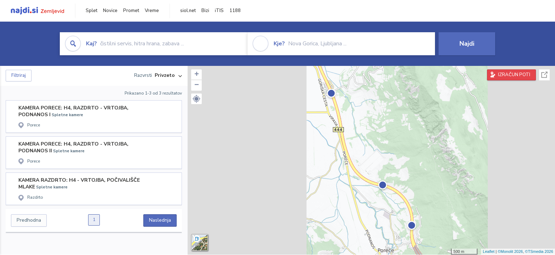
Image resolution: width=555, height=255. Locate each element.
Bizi (205, 10)
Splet (91, 10)
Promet (131, 10)
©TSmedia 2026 (539, 251)
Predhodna (29, 220)
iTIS (219, 10)
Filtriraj (18, 75)
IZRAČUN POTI (514, 75)
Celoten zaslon (544, 74)
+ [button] (196, 74)
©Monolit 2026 (510, 251)
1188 (235, 10)
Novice (110, 10)
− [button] (196, 85)
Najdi (466, 43)
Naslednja (160, 220)
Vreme (152, 10)
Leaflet (488, 251)
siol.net (188, 10)
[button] (196, 99)
